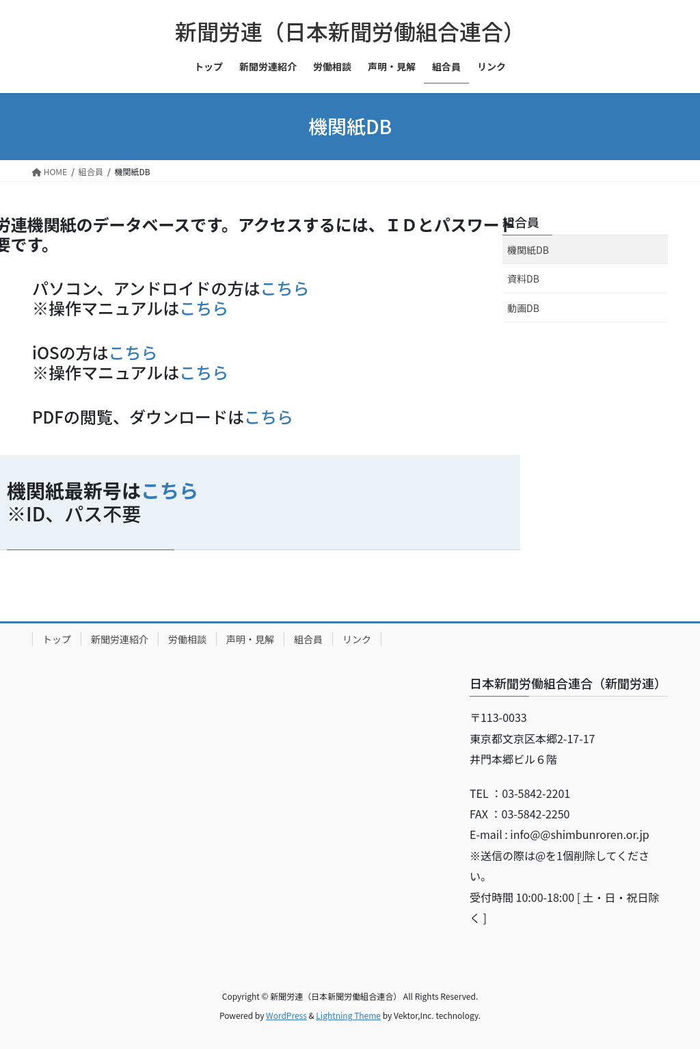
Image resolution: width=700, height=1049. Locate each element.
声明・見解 (250, 639)
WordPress (286, 1015)
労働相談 (187, 639)
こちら (285, 288)
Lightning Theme (348, 1015)
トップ (56, 639)
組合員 (520, 222)
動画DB (523, 308)
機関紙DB (528, 250)
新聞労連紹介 (119, 639)
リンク (356, 639)
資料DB (523, 278)
